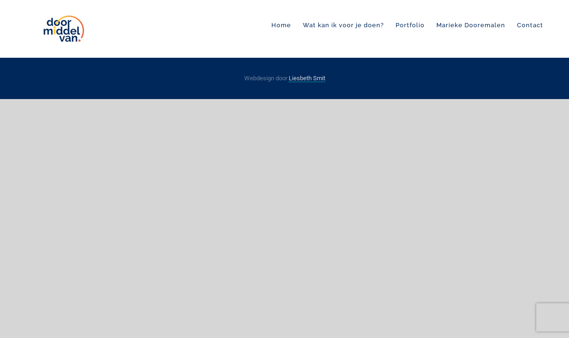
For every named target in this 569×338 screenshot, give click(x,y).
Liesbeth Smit (307, 78)
